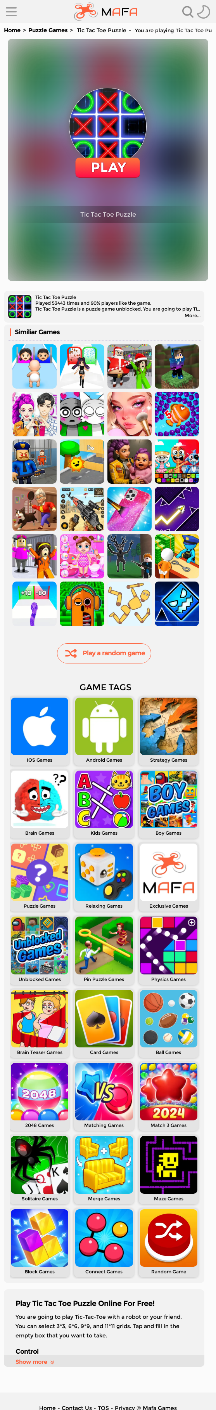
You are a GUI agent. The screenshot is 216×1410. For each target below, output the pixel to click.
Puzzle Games (47, 30)
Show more (35, 1361)
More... (192, 315)
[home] (105, 11)
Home (12, 30)
